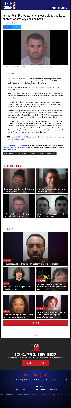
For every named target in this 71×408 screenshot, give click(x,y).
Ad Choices (67, 394)
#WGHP (42, 153)
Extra (24, 389)
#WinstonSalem (51, 153)
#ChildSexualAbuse (9, 153)
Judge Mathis (42, 389)
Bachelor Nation (18, 389)
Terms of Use (59, 394)
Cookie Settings (38, 380)
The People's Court (52, 389)
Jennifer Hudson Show (32, 389)
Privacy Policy (51, 394)
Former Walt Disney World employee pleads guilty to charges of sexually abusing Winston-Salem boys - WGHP (35, 138)
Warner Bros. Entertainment (39, 394)
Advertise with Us (28, 380)
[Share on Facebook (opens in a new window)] (7, 27)
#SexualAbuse (32, 153)
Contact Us (19, 380)
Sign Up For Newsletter (8, 380)
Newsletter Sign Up (35, 363)
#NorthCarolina (22, 153)
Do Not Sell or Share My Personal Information (56, 380)
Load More (35, 322)
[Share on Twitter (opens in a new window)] (16, 27)
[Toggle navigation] (52, 7)
